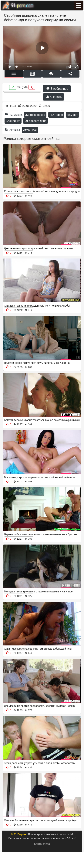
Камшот (72, 114)
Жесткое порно (35, 114)
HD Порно (56, 114)
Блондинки (13, 120)
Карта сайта (42, 843)
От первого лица (35, 120)
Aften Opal (30, 130)
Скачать (54, 96)
